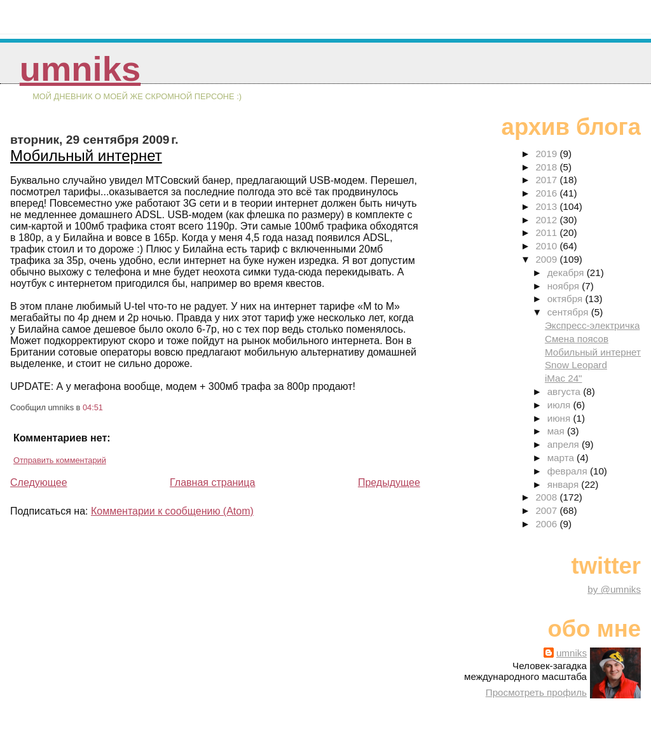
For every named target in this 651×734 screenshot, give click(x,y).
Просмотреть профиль (536, 692)
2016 (547, 193)
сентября (569, 312)
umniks (80, 69)
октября (566, 298)
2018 (547, 167)
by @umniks (614, 589)
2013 (547, 206)
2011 (547, 232)
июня (560, 418)
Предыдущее (389, 482)
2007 (547, 510)
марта (562, 457)
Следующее (38, 482)
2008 (547, 497)
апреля (564, 444)
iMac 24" (563, 378)
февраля (568, 471)
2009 (547, 259)
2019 (547, 153)
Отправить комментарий (59, 460)
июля (560, 404)
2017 (547, 179)
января (564, 484)
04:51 (93, 407)
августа (565, 391)
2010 (547, 245)
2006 (547, 523)
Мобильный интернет (86, 155)
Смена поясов (576, 338)
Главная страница (212, 482)
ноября (564, 285)
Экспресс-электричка (592, 325)
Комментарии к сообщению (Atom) (172, 511)
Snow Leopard (576, 364)
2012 (547, 219)
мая (557, 431)
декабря (567, 272)
